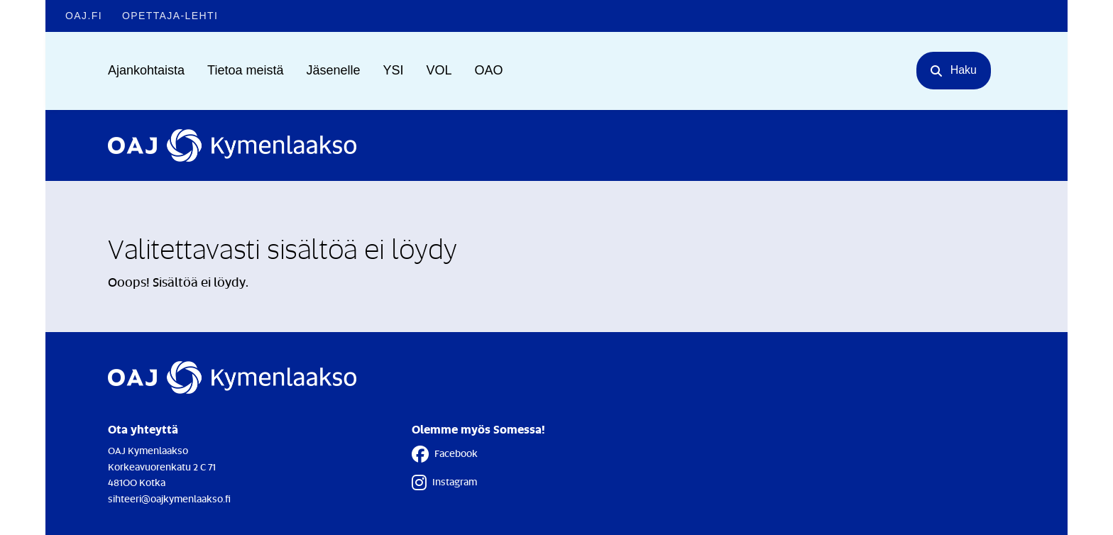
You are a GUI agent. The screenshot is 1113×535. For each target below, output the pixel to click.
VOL (439, 70)
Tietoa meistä (245, 70)
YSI (393, 70)
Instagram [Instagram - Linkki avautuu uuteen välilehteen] (444, 482)
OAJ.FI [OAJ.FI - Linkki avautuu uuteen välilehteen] (83, 15)
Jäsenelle (333, 70)
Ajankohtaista (146, 70)
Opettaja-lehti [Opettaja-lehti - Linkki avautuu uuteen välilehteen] (170, 15)
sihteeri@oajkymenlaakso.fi (169, 498)
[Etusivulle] (232, 145)
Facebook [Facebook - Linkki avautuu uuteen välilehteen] (445, 454)
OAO (489, 70)
